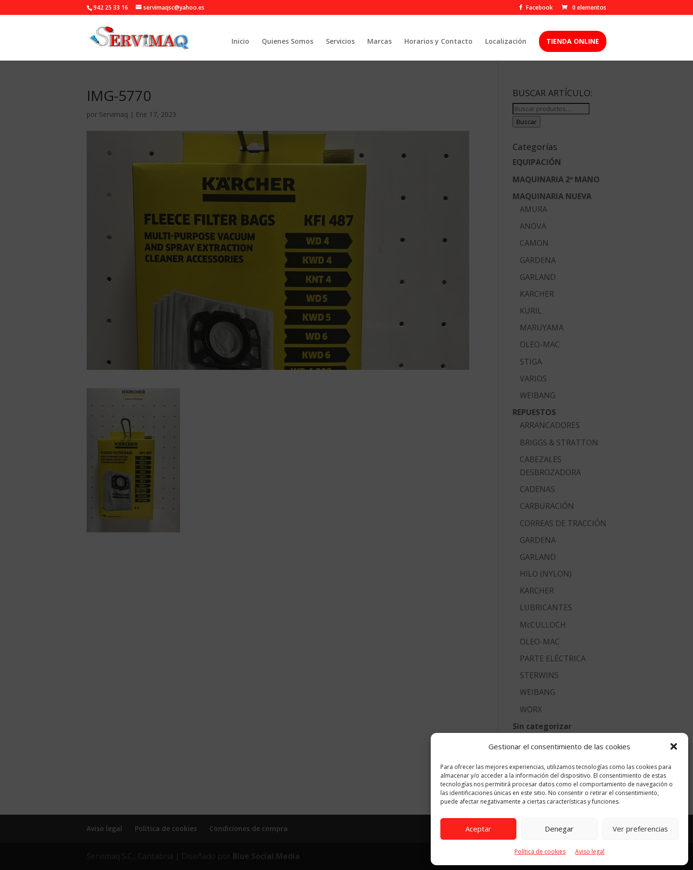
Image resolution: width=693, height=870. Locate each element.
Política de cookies (539, 851)
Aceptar (478, 828)
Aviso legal (589, 851)
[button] (674, 746)
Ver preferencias (640, 828)
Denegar (559, 828)
